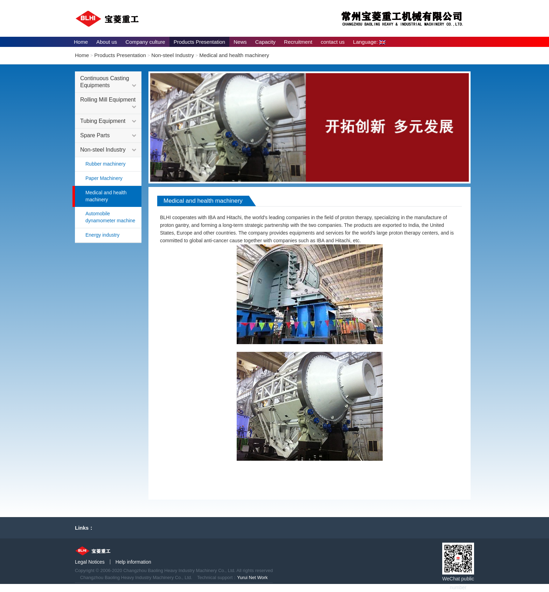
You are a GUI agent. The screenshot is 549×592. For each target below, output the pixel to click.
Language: (369, 42)
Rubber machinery (105, 164)
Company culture (145, 42)
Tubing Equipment (108, 121)
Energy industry (102, 235)
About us (106, 42)
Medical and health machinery (234, 55)
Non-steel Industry (172, 55)
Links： (84, 528)
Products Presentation (199, 42)
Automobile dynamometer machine (110, 217)
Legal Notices (90, 562)
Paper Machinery (104, 178)
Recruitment (298, 42)
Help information (133, 562)
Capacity (265, 42)
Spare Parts (108, 135)
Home (81, 42)
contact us (333, 42)
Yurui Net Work (252, 577)
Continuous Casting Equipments (108, 82)
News (240, 42)
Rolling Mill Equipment (108, 103)
